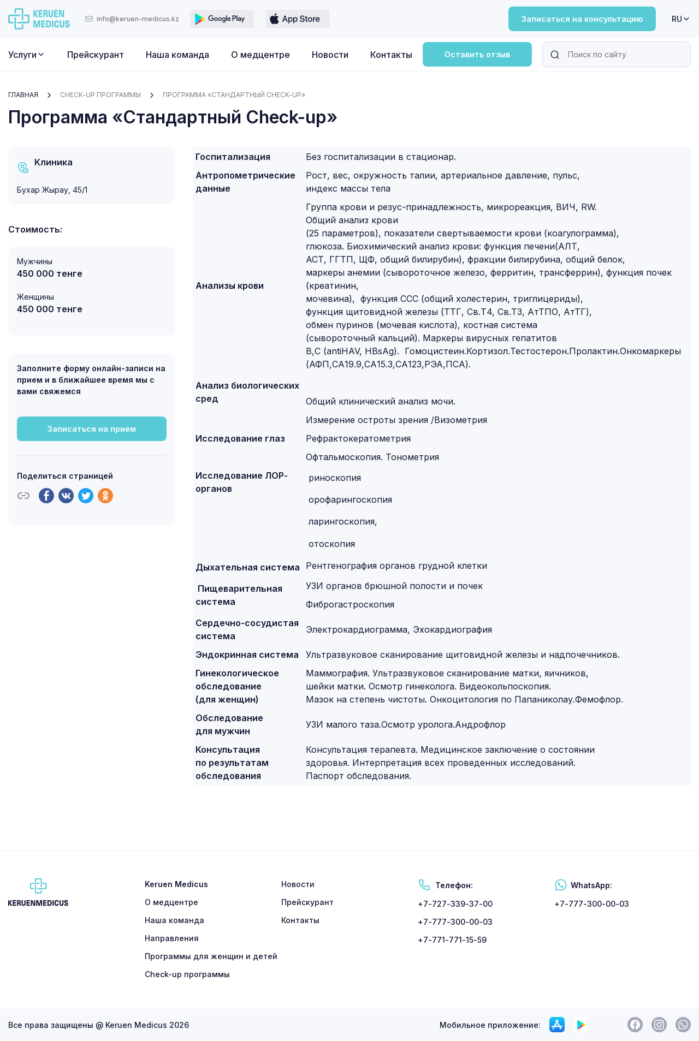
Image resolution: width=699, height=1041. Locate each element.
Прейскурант (95, 54)
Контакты (391, 54)
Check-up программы (100, 95)
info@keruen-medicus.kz (132, 18)
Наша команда (177, 54)
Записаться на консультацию (582, 18)
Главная (23, 95)
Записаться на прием (92, 428)
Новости (330, 54)
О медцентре (260, 54)
